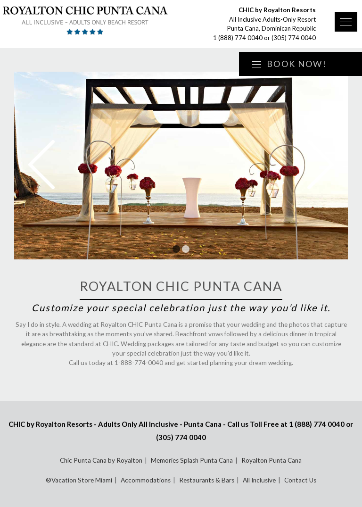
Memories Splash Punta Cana (192, 460)
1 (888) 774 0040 (238, 38)
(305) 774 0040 (294, 38)
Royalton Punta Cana (271, 460)
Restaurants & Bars (206, 480)
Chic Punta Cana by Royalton (101, 460)
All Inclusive (259, 480)
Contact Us (300, 480)
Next (320, 164)
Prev (41, 164)
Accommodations (146, 480)
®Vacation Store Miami (79, 480)
